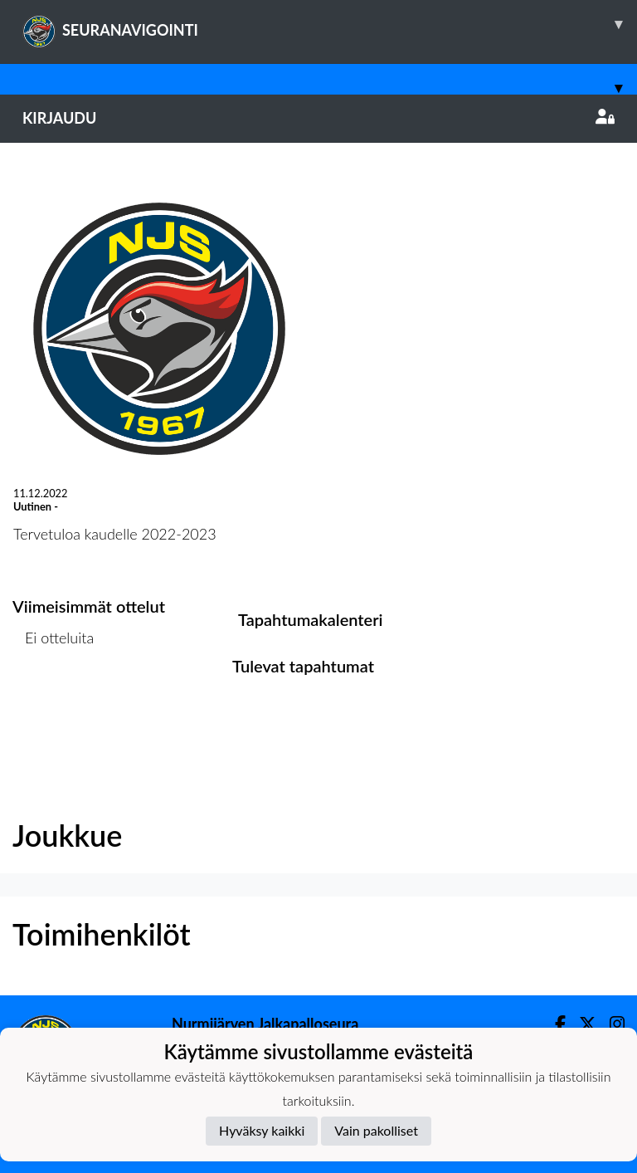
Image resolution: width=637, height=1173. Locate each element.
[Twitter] (581, 1024)
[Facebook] (554, 1024)
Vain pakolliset (376, 1130)
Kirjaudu (318, 118)
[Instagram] (610, 1024)
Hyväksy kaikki (261, 1130)
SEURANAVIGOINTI (329, 24)
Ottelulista (53, 702)
